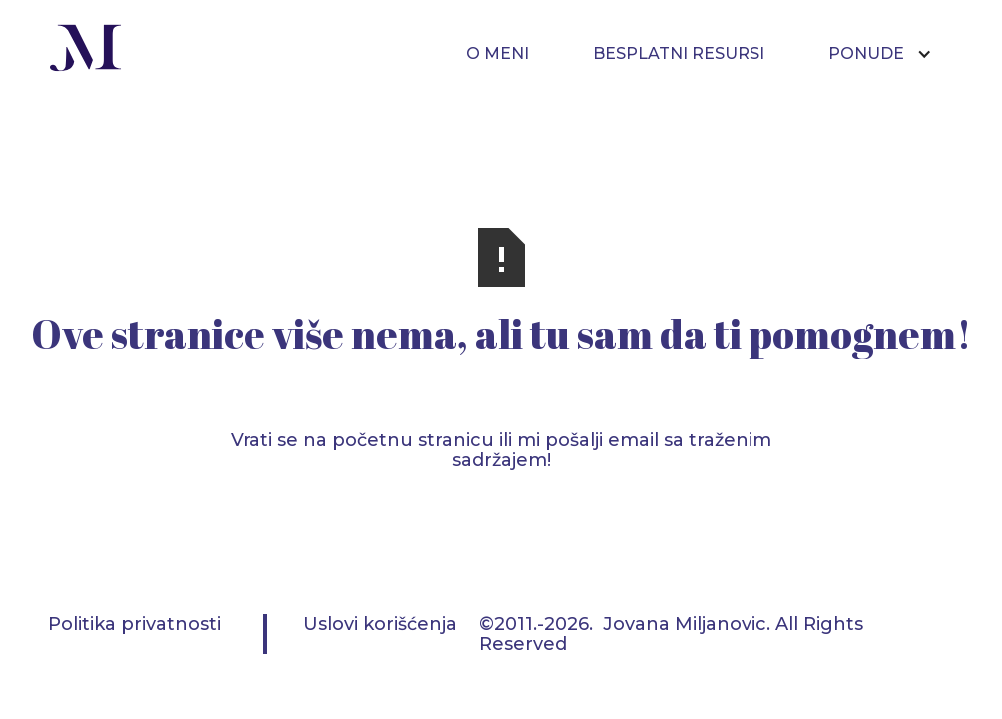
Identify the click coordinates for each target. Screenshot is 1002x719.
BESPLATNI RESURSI (678, 53)
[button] (890, 54)
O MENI (497, 53)
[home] (86, 50)
